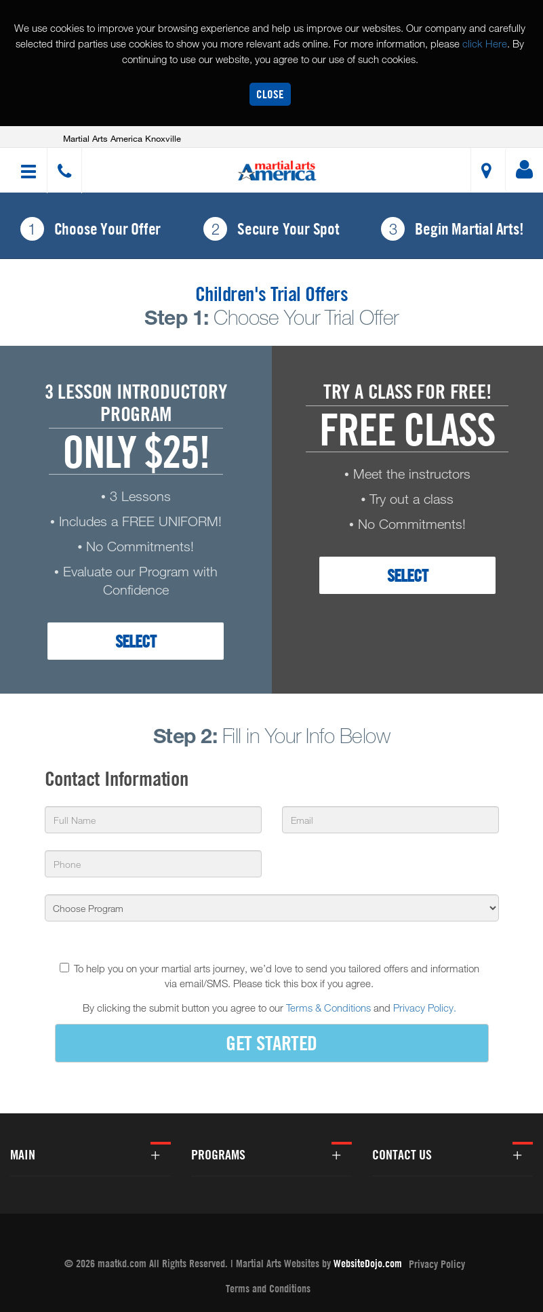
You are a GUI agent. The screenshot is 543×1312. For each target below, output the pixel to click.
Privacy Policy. (424, 1007)
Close (270, 94)
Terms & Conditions (328, 1007)
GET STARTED (271, 1042)
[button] (277, 171)
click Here (484, 43)
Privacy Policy (437, 1264)
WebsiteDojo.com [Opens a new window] (368, 1263)
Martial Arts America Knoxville (122, 138)
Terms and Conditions (268, 1288)
